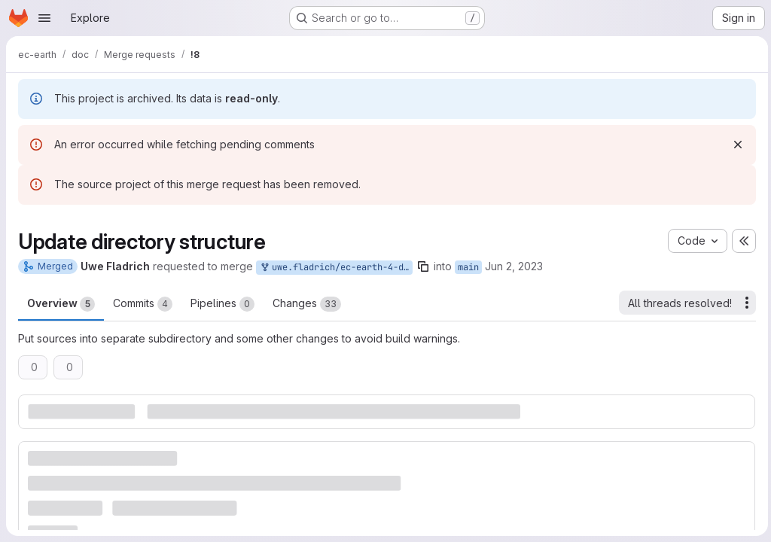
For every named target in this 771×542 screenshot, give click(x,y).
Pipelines (222, 304)
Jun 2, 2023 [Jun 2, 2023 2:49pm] (514, 266)
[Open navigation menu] (44, 18)
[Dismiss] (735, 145)
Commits (142, 304)
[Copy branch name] (423, 266)
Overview (61, 304)
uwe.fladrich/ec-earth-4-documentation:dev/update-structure (336, 267)
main (468, 267)
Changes (307, 304)
